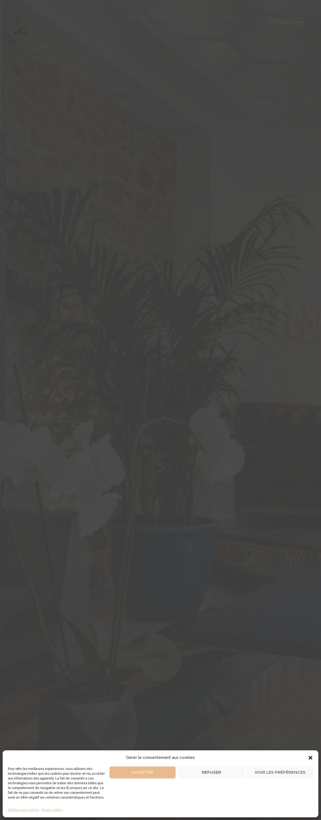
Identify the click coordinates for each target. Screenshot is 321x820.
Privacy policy (52, 810)
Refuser (211, 772)
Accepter (142, 772)
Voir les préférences (280, 772)
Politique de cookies (23, 810)
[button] (310, 757)
